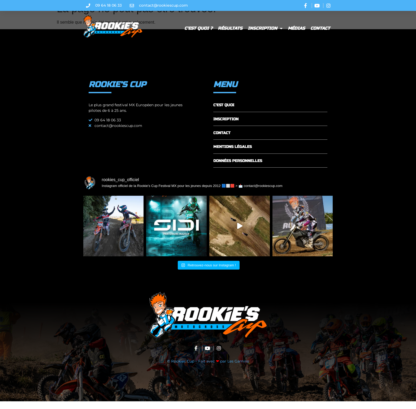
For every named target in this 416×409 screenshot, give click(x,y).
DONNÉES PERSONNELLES (237, 168)
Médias (296, 28)
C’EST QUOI (223, 112)
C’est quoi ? (198, 28)
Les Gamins (238, 369)
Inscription (265, 28)
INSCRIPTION (226, 126)
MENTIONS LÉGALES (232, 154)
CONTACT (222, 140)
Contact (320, 28)
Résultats (230, 28)
